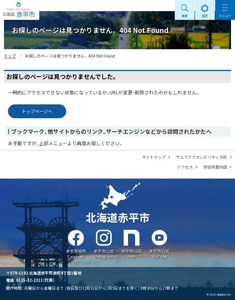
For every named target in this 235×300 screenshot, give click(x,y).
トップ (10, 56)
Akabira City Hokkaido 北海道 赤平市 (19, 10)
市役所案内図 (215, 167)
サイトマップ (154, 157)
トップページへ (37, 111)
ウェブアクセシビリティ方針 (201, 157)
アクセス (185, 167)
